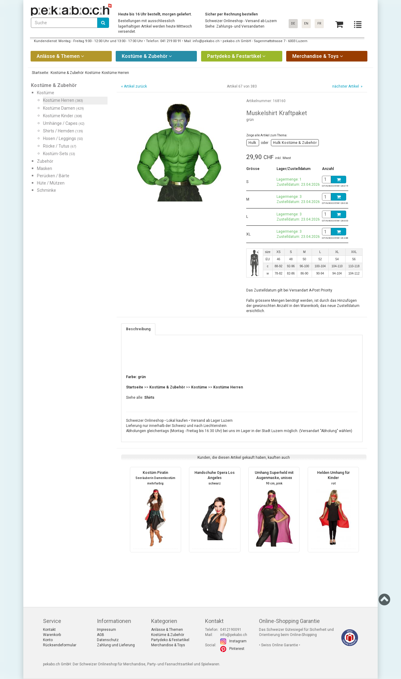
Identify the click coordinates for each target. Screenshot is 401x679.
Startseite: (40, 73)
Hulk (252, 143)
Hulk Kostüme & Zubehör (295, 143)
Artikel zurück (135, 86)
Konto (48, 640)
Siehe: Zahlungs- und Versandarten (234, 26)
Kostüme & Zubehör (167, 635)
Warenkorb (52, 635)
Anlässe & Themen (167, 629)
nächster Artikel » (347, 86)
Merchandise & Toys (168, 645)
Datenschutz (108, 640)
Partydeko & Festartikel (170, 640)
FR (319, 23)
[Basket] (339, 24)
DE (293, 23)
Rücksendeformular (59, 645)
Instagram (238, 641)
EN (306, 23)
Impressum (106, 629)
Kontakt (49, 629)
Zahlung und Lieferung (116, 645)
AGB (100, 635)
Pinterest (236, 649)
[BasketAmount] (326, 179)
